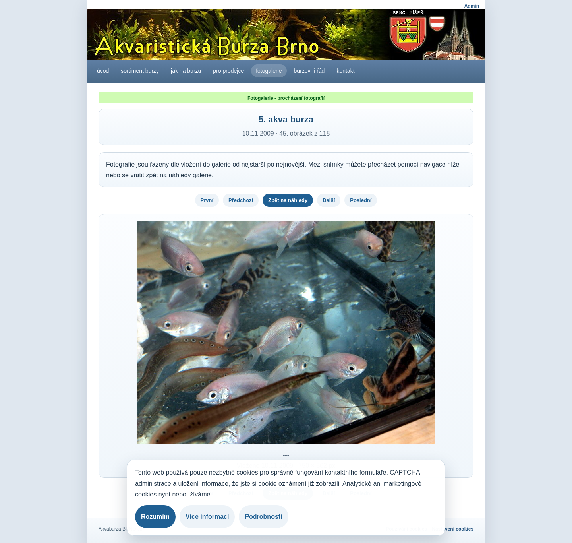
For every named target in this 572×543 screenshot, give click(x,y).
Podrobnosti (263, 516)
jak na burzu (186, 71)
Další (329, 200)
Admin (471, 6)
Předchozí (240, 200)
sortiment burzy (140, 71)
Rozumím (155, 516)
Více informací (207, 516)
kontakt (345, 71)
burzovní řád (309, 71)
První (207, 200)
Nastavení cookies (452, 529)
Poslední (360, 200)
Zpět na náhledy (287, 200)
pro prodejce (228, 71)
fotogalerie (269, 71)
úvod (103, 71)
